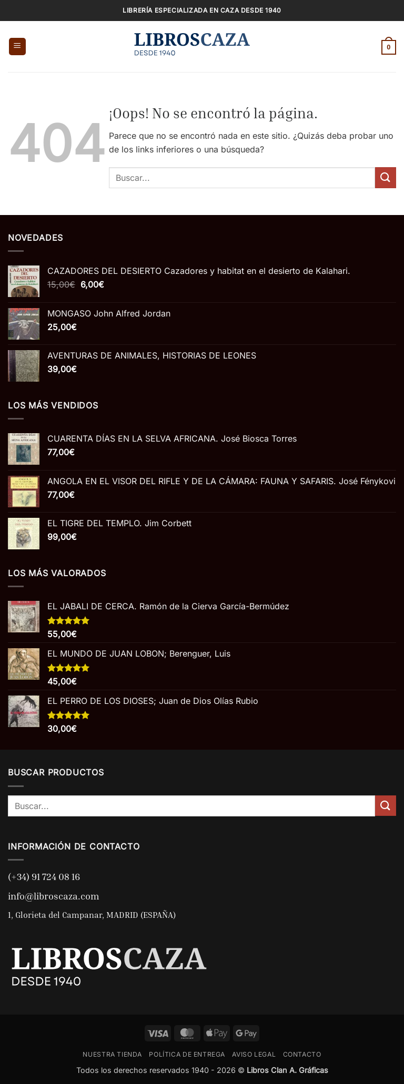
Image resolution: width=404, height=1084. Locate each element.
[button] (17, 46)
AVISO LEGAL (254, 1054)
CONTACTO (302, 1054)
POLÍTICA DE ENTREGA (187, 1054)
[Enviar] (385, 177)
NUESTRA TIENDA (112, 1054)
